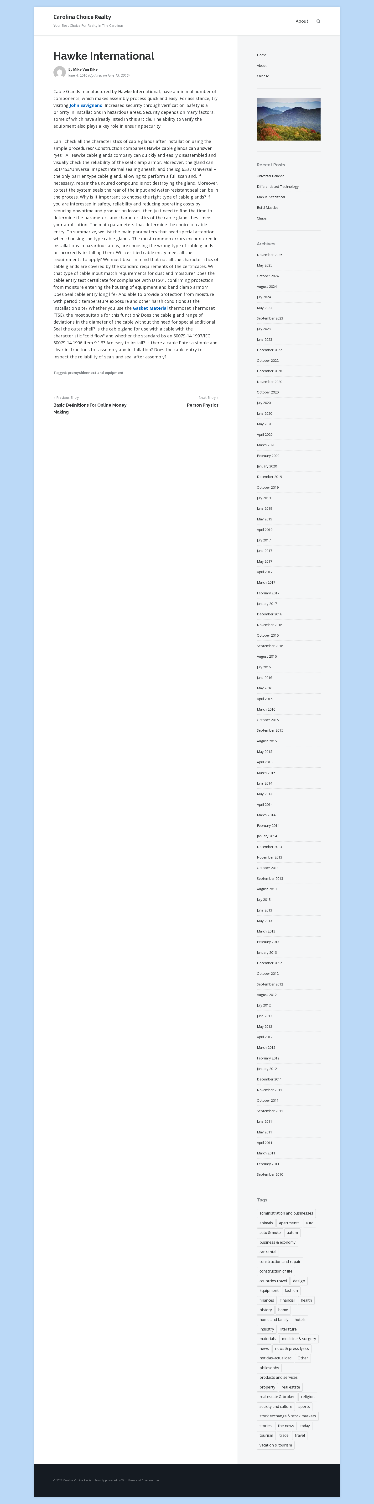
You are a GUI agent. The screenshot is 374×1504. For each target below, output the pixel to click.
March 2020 (266, 445)
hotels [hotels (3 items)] (300, 1319)
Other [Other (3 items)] (303, 1358)
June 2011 (264, 1121)
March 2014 (266, 815)
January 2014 (267, 836)
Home (262, 55)
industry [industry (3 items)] (267, 1329)
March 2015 (266, 772)
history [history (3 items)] (266, 1309)
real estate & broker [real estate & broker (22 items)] (277, 1396)
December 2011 (269, 1079)
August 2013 (267, 889)
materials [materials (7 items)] (268, 1338)
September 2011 (270, 1111)
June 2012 (264, 1016)
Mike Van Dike (85, 69)
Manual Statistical (271, 197)
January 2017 (267, 603)
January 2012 (267, 1068)
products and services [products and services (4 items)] (279, 1377)
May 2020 (264, 424)
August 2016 (267, 656)
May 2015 (264, 751)
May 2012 (264, 1026)
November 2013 (269, 857)
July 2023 (264, 328)
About (302, 21)
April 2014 (264, 804)
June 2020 (264, 413)
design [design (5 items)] (299, 1281)
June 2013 (264, 910)
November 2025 (269, 254)
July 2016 (264, 667)
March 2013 (266, 931)
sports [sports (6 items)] (304, 1406)
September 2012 (270, 984)
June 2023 (264, 339)
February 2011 (268, 1164)
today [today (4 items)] (305, 1425)
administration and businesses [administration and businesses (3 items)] (286, 1213)
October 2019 (268, 487)
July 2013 (264, 899)
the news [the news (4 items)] (286, 1425)
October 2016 (268, 635)
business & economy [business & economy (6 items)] (278, 1242)
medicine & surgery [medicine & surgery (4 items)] (299, 1338)
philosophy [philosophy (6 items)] (269, 1367)
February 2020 (268, 455)
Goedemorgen (151, 1480)
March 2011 (266, 1153)
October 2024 (268, 276)
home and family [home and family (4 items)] (274, 1319)
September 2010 (270, 1174)
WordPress (128, 1480)
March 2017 (266, 582)
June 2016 (264, 677)
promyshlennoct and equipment (96, 372)
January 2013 (267, 952)
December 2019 (269, 476)
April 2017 (264, 572)
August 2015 (267, 741)
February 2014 (268, 825)
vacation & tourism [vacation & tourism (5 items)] (276, 1445)
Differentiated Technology (278, 186)
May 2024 (264, 307)
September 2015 (270, 730)
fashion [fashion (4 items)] (291, 1290)
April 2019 (264, 529)
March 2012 (266, 1047)
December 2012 (269, 963)
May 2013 (264, 920)
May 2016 (264, 688)
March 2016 (266, 709)
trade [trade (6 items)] (284, 1435)
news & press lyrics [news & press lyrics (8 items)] (292, 1348)
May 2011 (264, 1132)
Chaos (262, 218)
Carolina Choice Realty (82, 17)
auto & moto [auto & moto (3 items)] (270, 1232)
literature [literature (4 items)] (288, 1329)
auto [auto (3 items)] (309, 1223)
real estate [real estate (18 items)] (290, 1387)
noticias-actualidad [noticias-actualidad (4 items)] (275, 1358)
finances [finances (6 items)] (267, 1300)
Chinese (263, 76)
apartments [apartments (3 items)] (289, 1223)
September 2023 (270, 318)
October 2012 (268, 973)
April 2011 (264, 1142)
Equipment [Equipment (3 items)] (269, 1290)
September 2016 (270, 646)
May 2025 (264, 265)
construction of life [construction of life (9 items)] (276, 1271)
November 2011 (269, 1090)
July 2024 (264, 297)
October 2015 (268, 720)
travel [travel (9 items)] (300, 1435)
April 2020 (264, 434)
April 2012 (264, 1037)
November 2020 (269, 381)
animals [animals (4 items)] (266, 1223)
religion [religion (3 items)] (308, 1396)
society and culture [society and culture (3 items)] (276, 1406)
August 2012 (267, 994)
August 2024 (267, 286)
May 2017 (264, 561)
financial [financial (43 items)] (287, 1300)
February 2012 (268, 1058)
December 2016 (269, 614)
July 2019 (264, 498)
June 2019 (264, 508)
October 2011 (268, 1100)
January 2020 (267, 466)
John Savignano (86, 105)
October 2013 (268, 867)
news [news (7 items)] (264, 1348)
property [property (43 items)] (267, 1387)
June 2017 (264, 550)
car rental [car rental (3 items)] (268, 1251)
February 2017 (268, 593)
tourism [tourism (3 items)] (266, 1435)
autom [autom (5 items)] (292, 1232)
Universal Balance (270, 176)
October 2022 (268, 360)
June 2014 (264, 783)
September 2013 (270, 878)
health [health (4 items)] (306, 1300)
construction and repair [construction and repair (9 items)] (280, 1261)
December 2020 (269, 371)
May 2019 (264, 519)
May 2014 (264, 793)
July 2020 (264, 402)
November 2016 (269, 625)
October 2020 (268, 392)
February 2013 (268, 941)
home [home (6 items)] (283, 1309)
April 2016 (264, 699)
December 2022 (269, 350)
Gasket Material (150, 308)
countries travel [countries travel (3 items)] (273, 1281)
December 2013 (269, 846)
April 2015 (264, 762)
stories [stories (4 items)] (266, 1425)
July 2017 (264, 540)
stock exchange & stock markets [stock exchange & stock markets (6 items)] (288, 1416)
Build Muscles (267, 207)
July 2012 (264, 1005)
